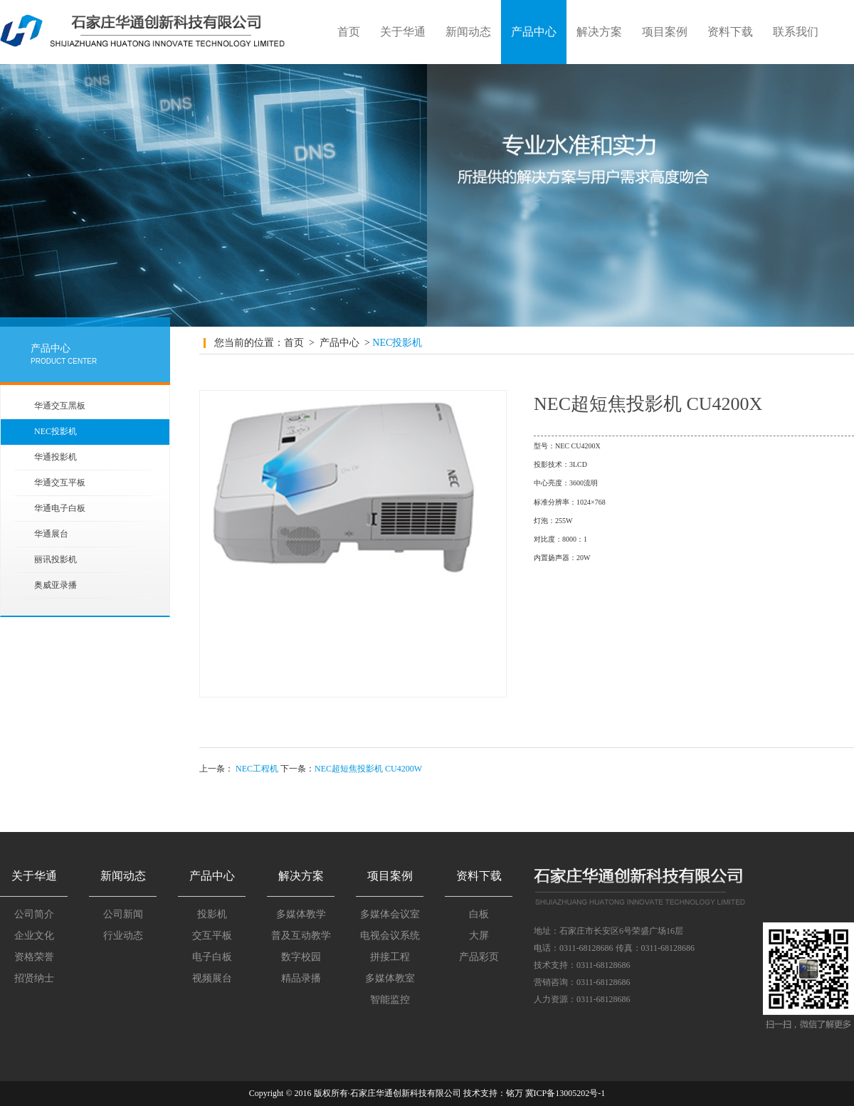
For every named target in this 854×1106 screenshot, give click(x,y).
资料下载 (730, 32)
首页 (348, 32)
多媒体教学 (301, 914)
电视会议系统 (390, 935)
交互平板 (212, 935)
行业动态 (123, 935)
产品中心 (534, 32)
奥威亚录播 (55, 585)
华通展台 (51, 534)
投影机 (212, 914)
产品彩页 (479, 957)
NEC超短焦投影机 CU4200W (368, 769)
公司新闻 (123, 914)
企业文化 (34, 935)
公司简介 (34, 914)
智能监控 (390, 999)
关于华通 (403, 32)
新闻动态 (468, 32)
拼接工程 (390, 957)
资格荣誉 (34, 957)
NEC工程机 (257, 769)
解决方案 (599, 32)
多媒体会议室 (390, 914)
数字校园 (301, 957)
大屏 (479, 935)
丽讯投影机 (55, 559)
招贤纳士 (34, 978)
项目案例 (664, 32)
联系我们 (795, 32)
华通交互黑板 (59, 406)
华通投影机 (55, 457)
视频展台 (212, 978)
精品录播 (301, 978)
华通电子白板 (59, 508)
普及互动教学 (301, 935)
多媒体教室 (390, 978)
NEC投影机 (55, 431)
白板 (479, 914)
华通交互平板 (59, 483)
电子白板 (212, 957)
